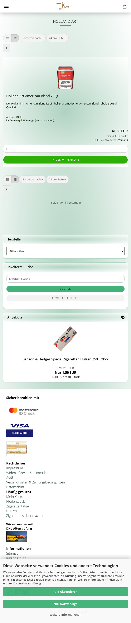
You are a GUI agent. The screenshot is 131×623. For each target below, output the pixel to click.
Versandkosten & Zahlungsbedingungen (35, 482)
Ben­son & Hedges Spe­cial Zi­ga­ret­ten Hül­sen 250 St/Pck (65, 359)
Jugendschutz (16, 558)
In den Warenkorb (65, 159)
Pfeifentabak (15, 501)
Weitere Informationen (65, 615)
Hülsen (11, 510)
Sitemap (12, 553)
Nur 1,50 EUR (65, 370)
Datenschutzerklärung (27, 583)
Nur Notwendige (65, 604)
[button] (7, 38)
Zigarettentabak (17, 506)
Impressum (14, 468)
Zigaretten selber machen (25, 515)
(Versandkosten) (44, 120)
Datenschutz (15, 487)
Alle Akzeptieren (65, 592)
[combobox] (33, 38)
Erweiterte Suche (65, 298)
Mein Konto (14, 496)
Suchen (65, 289)
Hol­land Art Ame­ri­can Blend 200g (32, 96)
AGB (9, 477)
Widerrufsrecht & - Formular (27, 473)
